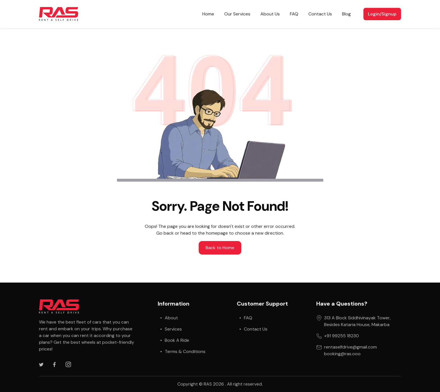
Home (208, 14)
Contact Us (320, 14)
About (171, 318)
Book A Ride (177, 340)
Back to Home (220, 248)
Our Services (237, 14)
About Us (270, 14)
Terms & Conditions (185, 351)
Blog (346, 14)
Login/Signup (382, 14)
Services (173, 329)
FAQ (294, 14)
